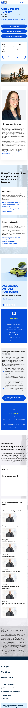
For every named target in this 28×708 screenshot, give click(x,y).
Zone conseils (6, 695)
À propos (5, 666)
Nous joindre (7, 677)
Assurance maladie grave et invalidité (10, 205)
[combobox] (14, 36)
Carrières (5, 672)
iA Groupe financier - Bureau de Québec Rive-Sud (13, 20)
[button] (23, 2)
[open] (26, 2)
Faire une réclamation (8, 688)
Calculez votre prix (14, 57)
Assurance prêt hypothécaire (11, 209)
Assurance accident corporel (11, 202)
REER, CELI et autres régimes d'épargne (11, 238)
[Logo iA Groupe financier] (4, 2)
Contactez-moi (7, 156)
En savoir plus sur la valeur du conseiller (13, 398)
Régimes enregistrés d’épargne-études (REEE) (10, 242)
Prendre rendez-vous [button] (14, 31)
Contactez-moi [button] (14, 26)
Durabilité (4, 699)
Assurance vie (7, 211)
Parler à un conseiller (8, 684)
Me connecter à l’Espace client (10, 691)
